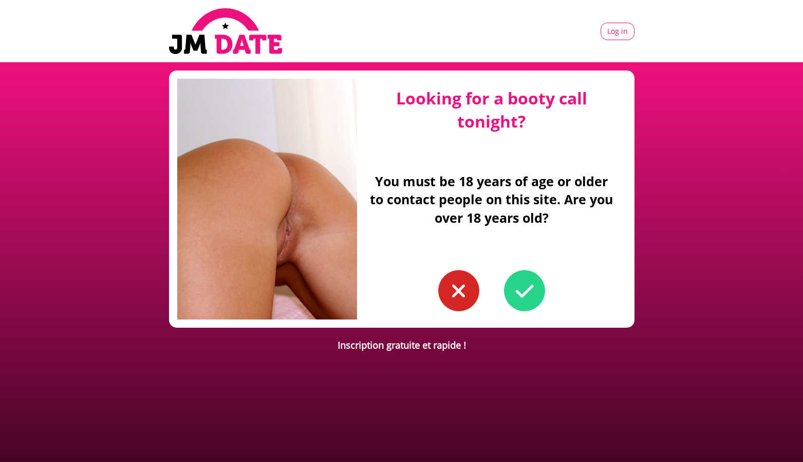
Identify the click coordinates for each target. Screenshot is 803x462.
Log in (617, 31)
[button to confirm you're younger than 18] (458, 290)
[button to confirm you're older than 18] (524, 290)
